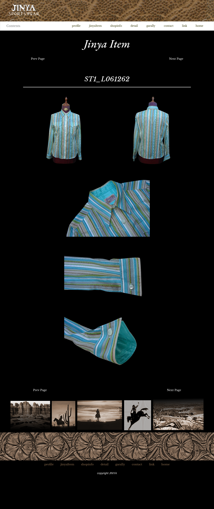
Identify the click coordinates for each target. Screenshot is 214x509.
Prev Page (38, 59)
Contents (13, 26)
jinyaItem (95, 25)
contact (169, 25)
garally (150, 25)
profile (76, 25)
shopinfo (116, 25)
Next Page (176, 59)
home (199, 25)
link (184, 25)
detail (134, 25)
